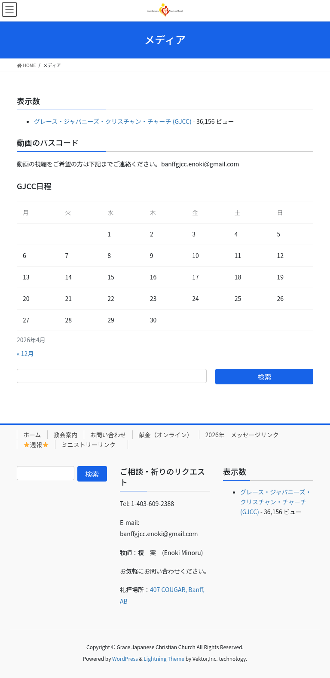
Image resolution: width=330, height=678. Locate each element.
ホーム (32, 434)
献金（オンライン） (166, 434)
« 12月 (25, 353)
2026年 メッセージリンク (242, 434)
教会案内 (66, 434)
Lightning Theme (164, 658)
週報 (36, 444)
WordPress (125, 658)
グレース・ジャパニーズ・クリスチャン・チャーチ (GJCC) (113, 121)
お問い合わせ (108, 434)
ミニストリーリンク (91, 444)
